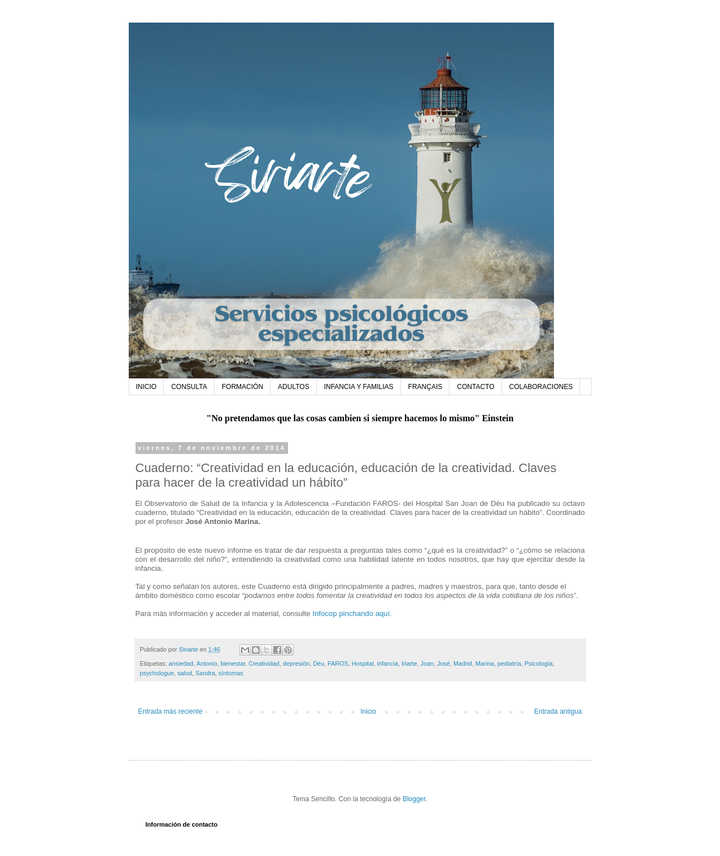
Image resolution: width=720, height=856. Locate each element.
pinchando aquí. (365, 613)
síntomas (231, 673)
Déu (318, 663)
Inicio (368, 711)
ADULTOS (293, 387)
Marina (484, 663)
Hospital (363, 663)
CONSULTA (189, 387)
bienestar (232, 663)
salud (184, 673)
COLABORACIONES (541, 387)
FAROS (338, 663)
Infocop (324, 613)
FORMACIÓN (242, 387)
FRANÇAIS (425, 387)
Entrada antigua (558, 711)
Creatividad (264, 663)
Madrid (462, 663)
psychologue (157, 673)
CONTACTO (475, 387)
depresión (296, 663)
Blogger (414, 799)
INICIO (146, 387)
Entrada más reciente (170, 711)
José (443, 663)
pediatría (509, 663)
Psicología (539, 663)
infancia (387, 663)
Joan (427, 663)
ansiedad (181, 663)
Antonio (207, 663)
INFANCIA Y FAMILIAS (359, 387)
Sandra (205, 673)
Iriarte (409, 663)
